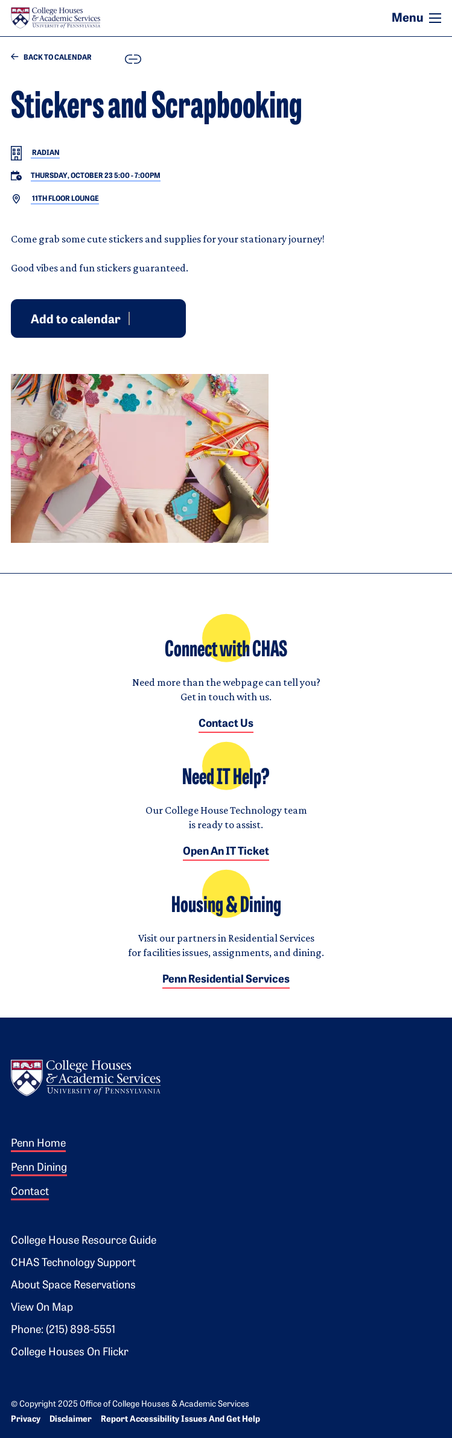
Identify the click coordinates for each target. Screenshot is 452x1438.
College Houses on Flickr (70, 1352)
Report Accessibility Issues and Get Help (180, 1419)
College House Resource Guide (83, 1241)
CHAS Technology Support (73, 1263)
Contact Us (226, 724)
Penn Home (38, 1144)
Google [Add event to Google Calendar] (139, 318)
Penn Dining (39, 1168)
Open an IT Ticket (226, 852)
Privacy (25, 1419)
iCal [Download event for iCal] (168, 318)
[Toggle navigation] (435, 18)
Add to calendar (76, 319)
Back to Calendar (51, 57)
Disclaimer (70, 1419)
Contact (30, 1192)
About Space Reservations (73, 1285)
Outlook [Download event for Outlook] (154, 318)
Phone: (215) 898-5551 (63, 1330)
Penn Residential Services (226, 980)
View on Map (42, 1308)
